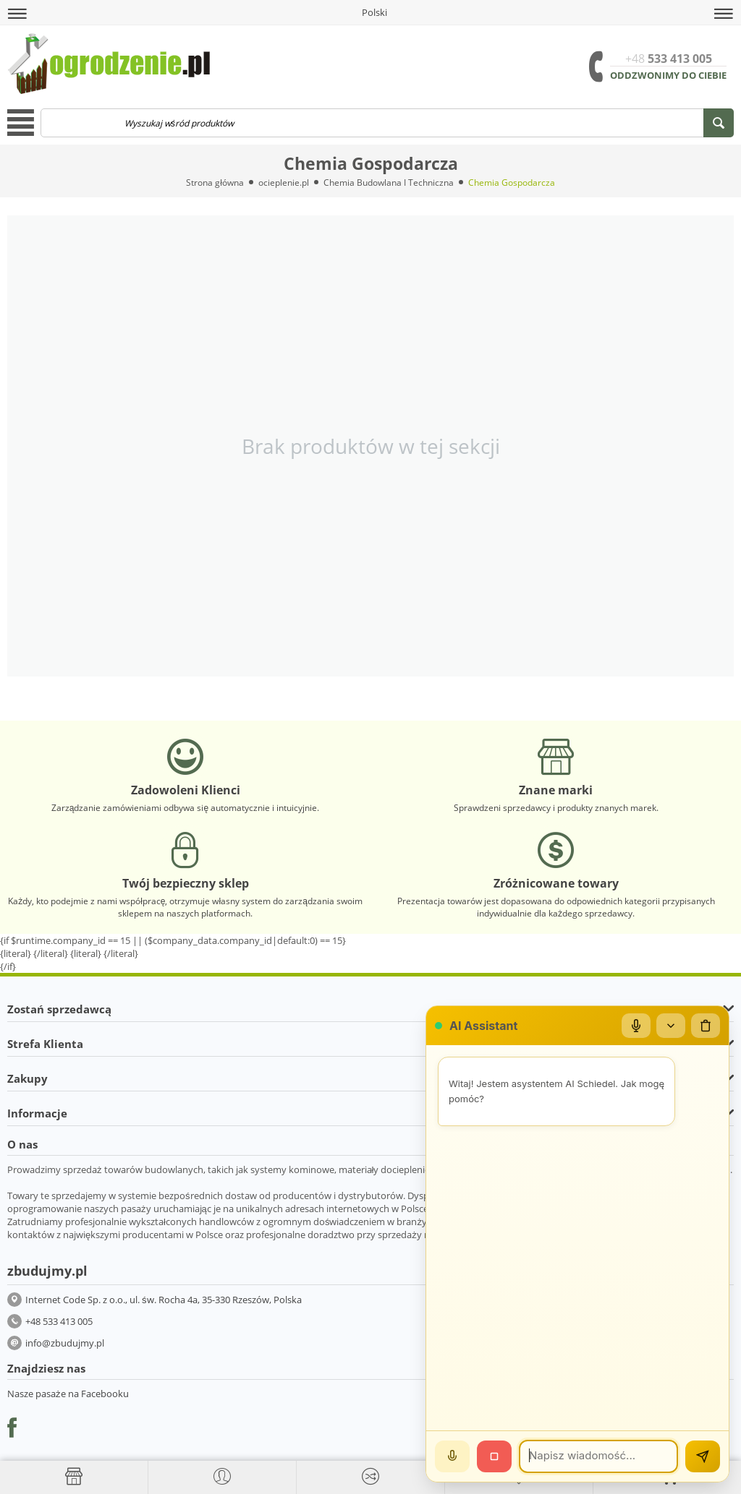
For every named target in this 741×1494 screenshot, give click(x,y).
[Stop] (494, 1456)
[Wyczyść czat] (705, 1025)
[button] (17, 14)
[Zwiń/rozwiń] (670, 1025)
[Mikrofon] (636, 1025)
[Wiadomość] (598, 1456)
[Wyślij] (702, 1456)
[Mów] (452, 1456)
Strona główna (215, 182)
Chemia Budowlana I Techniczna (388, 182)
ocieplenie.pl (283, 182)
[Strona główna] (74, 1477)
